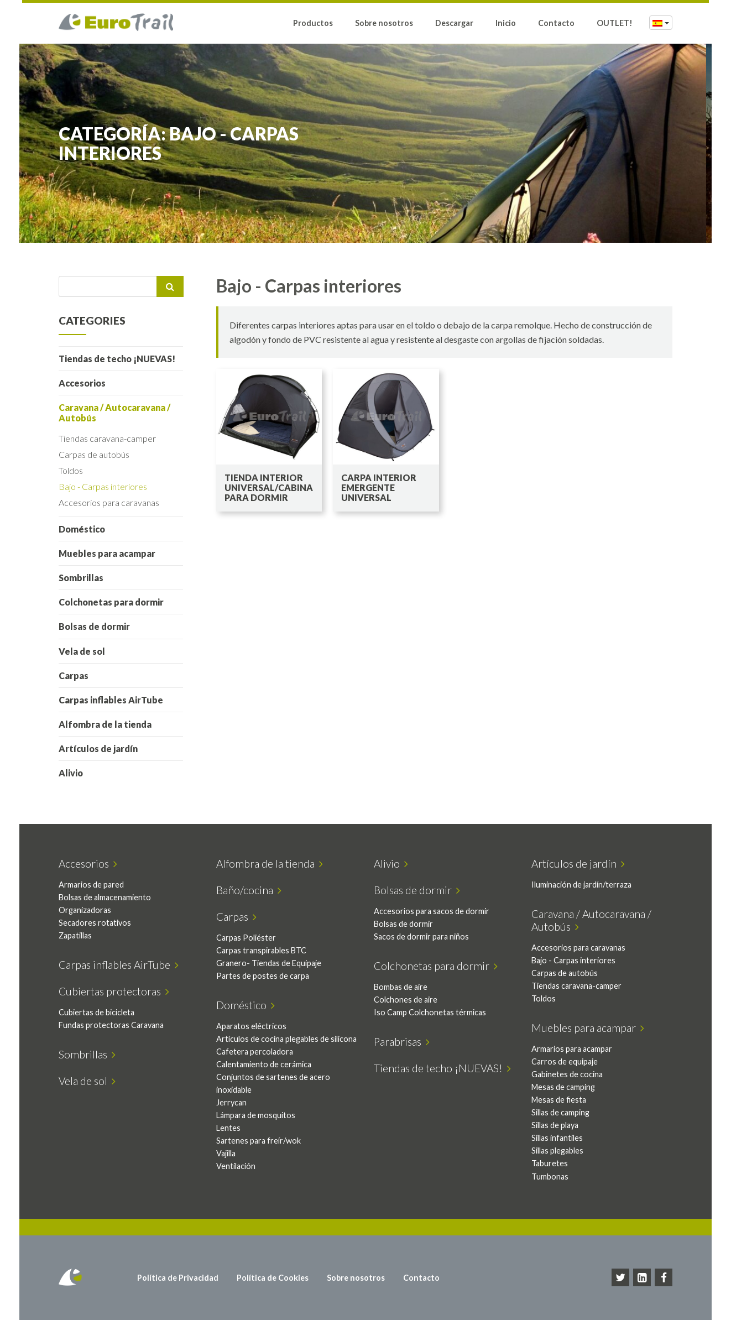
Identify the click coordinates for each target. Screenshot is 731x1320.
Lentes (228, 1128)
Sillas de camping (560, 1112)
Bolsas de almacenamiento (105, 897)
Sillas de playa (554, 1125)
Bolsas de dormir (94, 626)
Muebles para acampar (107, 553)
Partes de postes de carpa (262, 975)
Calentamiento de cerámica (263, 1064)
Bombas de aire (400, 987)
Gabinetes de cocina (567, 1074)
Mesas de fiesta (558, 1099)
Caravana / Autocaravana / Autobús (114, 412)
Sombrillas (81, 577)
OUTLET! (615, 23)
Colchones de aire (405, 999)
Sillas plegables (557, 1150)
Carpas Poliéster (246, 937)
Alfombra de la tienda (105, 724)
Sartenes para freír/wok (258, 1140)
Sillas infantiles (557, 1137)
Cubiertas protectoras (114, 991)
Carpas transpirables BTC (261, 950)
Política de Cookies (273, 1277)
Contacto (556, 23)
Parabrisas (402, 1041)
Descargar (454, 23)
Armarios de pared (91, 884)
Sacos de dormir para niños (421, 936)
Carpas (73, 675)
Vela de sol (82, 651)
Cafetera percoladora (254, 1051)
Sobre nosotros (384, 23)
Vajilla (226, 1153)
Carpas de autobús (94, 454)
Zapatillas (75, 935)
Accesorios (82, 383)
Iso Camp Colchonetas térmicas (430, 1012)
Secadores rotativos (95, 922)
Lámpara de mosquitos (255, 1115)
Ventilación (235, 1166)
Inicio (505, 23)
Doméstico (82, 529)
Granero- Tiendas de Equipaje (268, 963)
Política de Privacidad (177, 1277)
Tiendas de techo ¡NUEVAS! (117, 358)
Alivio (71, 773)
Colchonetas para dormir (111, 602)
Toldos (71, 470)
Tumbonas (549, 1176)
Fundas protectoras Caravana (111, 1025)
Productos (313, 23)
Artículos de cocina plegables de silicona (286, 1039)
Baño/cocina (248, 890)
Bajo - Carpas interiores (103, 486)
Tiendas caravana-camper (107, 438)
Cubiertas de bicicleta (96, 1012)
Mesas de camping (563, 1087)
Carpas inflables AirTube (111, 700)
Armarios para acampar (571, 1048)
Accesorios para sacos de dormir (431, 911)
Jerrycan (231, 1102)
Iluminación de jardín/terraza (581, 884)
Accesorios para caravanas (109, 502)
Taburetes (549, 1163)
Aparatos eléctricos (251, 1026)
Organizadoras (85, 910)
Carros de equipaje (564, 1061)
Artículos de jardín (98, 748)
